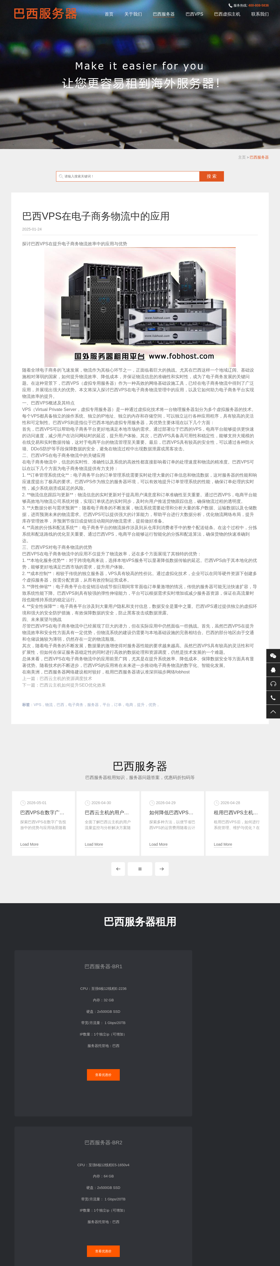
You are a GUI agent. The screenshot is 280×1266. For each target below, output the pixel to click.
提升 (141, 704)
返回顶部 (273, 712)
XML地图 (181, 1239)
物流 (49, 704)
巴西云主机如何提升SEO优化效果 (73, 685)
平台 (106, 704)
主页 (242, 157)
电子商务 (75, 704)
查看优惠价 (40, 1062)
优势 (152, 704)
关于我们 (133, 14)
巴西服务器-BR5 (239, 968)
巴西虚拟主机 (227, 14)
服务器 (93, 704)
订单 (118, 704)
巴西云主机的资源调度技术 (66, 678)
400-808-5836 (258, 5)
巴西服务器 (164, 14)
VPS (37, 704)
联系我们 (260, 14)
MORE (140, 879)
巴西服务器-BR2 (107, 968)
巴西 (60, 704)
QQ (273, 670)
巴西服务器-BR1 (41, 968)
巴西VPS (194, 14)
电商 (129, 704)
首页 (109, 14)
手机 (273, 698)
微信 (273, 656)
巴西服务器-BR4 (173, 968)
